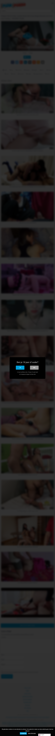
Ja (20, 367)
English (41, 735)
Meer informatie (32, 733)
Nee (34, 367)
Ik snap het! (23, 733)
